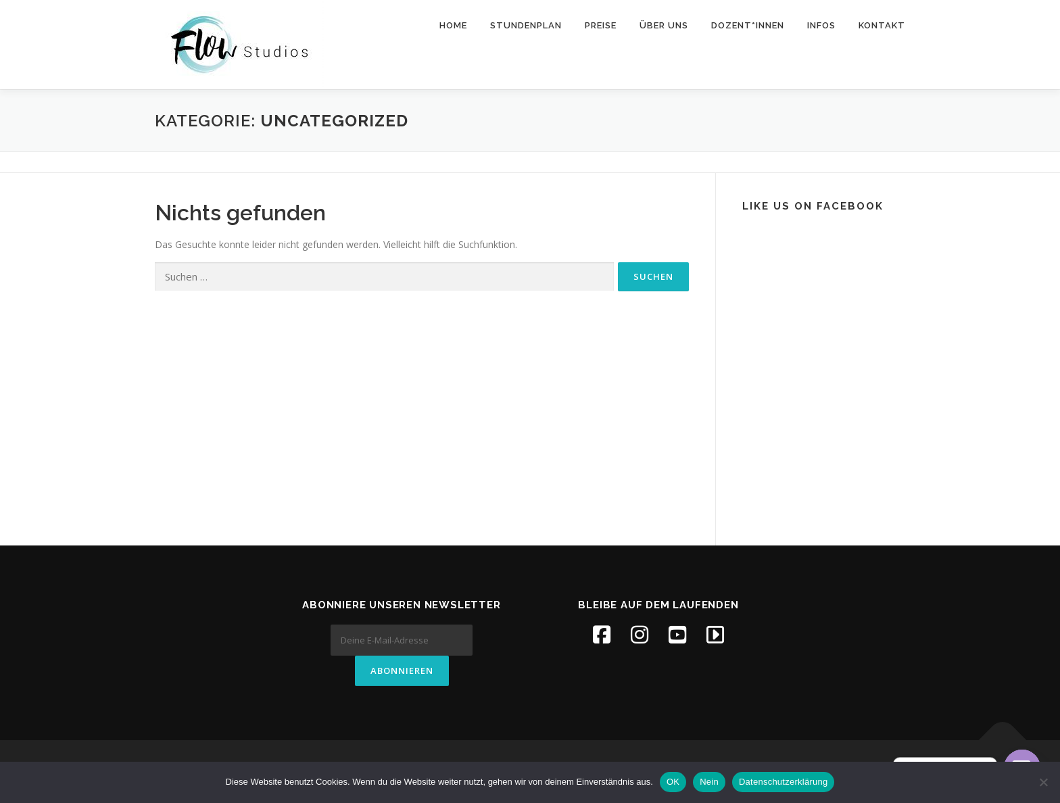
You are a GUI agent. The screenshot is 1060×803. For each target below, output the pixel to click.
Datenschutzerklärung (783, 782)
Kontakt (882, 25)
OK (673, 782)
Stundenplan (526, 25)
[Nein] (1043, 782)
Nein (709, 782)
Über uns (664, 25)
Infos (821, 25)
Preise (601, 25)
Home (453, 25)
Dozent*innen (747, 25)
